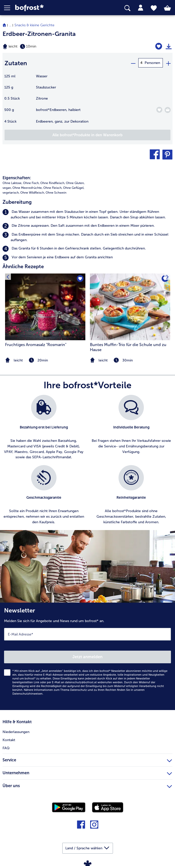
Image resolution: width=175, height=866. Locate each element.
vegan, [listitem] (7, 187)
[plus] (168, 62)
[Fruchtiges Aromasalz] (80, 278)
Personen (152, 63)
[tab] (141, 8)
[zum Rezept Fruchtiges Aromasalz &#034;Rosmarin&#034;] (45, 306)
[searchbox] (127, 8)
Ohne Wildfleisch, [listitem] (32, 191)
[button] (9, 8)
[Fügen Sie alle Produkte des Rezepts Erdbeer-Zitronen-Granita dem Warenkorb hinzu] (87, 134)
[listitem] (87, 213)
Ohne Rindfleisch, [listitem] (52, 182)
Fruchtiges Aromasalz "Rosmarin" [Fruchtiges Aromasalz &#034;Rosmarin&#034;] (35, 343)
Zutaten (16, 62)
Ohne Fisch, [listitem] (31, 182)
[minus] (133, 62)
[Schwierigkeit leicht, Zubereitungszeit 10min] (58, 46)
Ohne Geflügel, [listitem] (73, 187)
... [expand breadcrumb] (10, 25)
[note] (130, 359)
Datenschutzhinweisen (27, 692)
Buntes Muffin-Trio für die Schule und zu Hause (128, 346)
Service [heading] (87, 758)
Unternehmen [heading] (87, 771)
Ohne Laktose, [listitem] (12, 182)
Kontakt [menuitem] (9, 739)
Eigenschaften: (17, 176)
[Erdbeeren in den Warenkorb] (168, 109)
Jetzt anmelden (87, 655)
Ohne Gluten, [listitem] (75, 182)
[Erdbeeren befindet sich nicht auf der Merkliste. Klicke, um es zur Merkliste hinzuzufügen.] (159, 109)
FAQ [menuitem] (6, 747)
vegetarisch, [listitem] (11, 191)
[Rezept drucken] (168, 46)
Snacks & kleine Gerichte (34, 25)
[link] (49, 8)
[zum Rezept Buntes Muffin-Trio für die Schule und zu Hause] (130, 306)
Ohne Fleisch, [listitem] (52, 187)
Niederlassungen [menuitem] (16, 731)
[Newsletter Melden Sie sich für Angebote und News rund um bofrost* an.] (87, 655)
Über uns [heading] (87, 784)
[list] (87, 461)
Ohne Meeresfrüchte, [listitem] (27, 187)
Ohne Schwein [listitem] (56, 191)
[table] (87, 101)
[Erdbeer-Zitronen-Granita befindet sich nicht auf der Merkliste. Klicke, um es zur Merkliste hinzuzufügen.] (158, 46)
